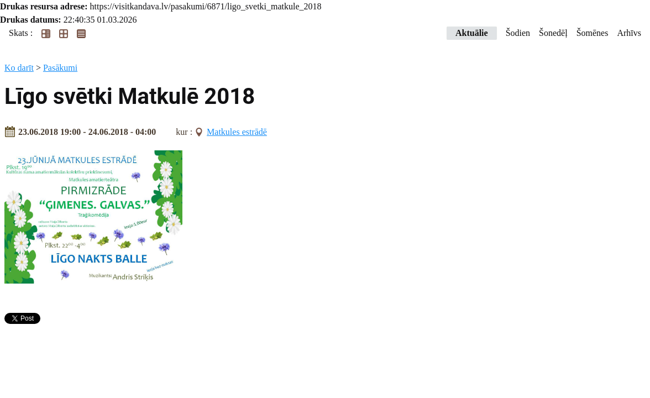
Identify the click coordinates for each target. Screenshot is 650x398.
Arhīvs (629, 33)
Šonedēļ (553, 33)
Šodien (518, 33)
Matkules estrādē (237, 132)
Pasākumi (60, 67)
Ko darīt (19, 67)
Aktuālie (471, 33)
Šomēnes (592, 33)
